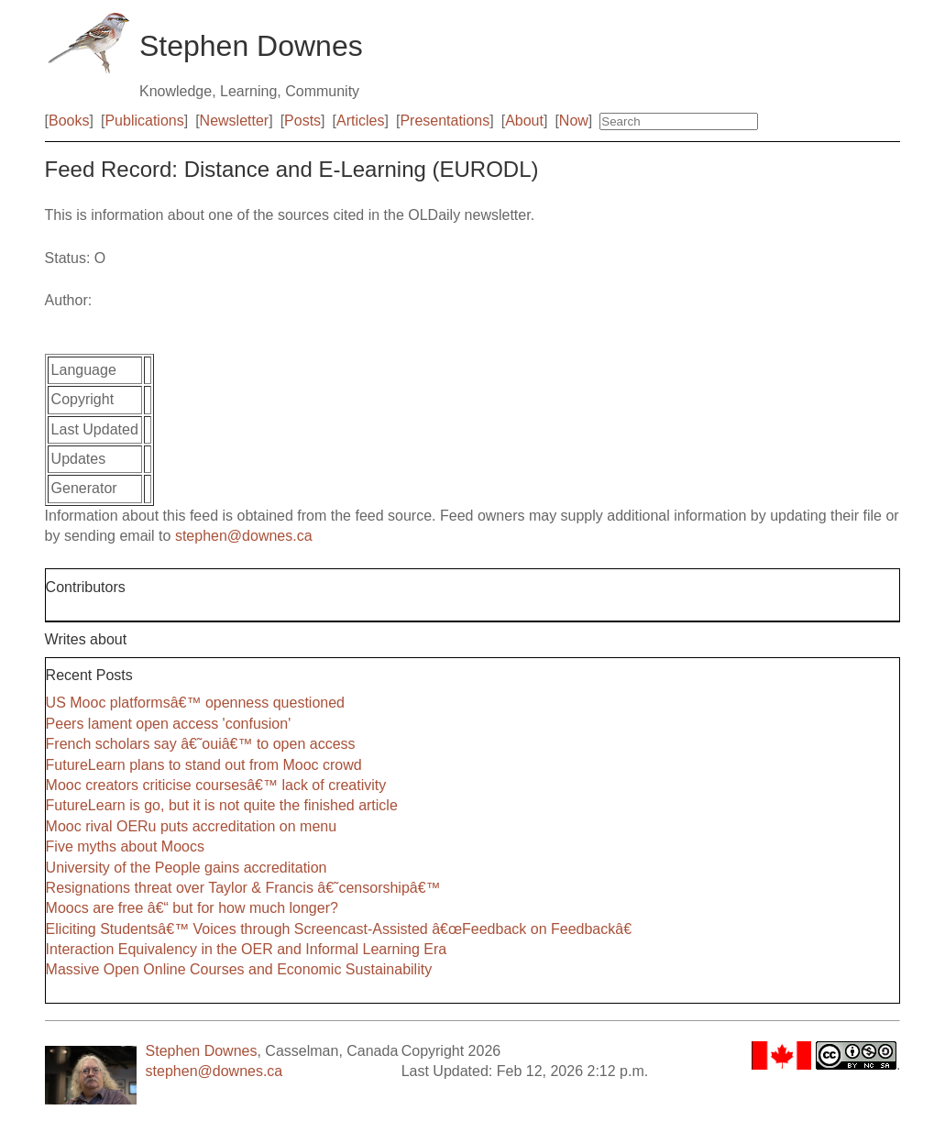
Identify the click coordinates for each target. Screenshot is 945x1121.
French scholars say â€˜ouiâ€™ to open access (201, 744)
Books (69, 120)
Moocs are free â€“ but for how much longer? (192, 908)
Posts (302, 120)
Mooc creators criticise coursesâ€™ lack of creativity (216, 785)
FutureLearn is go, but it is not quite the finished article (222, 805)
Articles (360, 120)
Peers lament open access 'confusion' (168, 723)
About (524, 120)
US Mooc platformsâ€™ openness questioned (195, 702)
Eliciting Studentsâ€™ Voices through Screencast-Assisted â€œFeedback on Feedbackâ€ (343, 929)
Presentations (444, 120)
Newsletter (234, 120)
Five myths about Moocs (125, 846)
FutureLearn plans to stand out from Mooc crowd (204, 765)
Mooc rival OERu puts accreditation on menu (191, 826)
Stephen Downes (202, 1051)
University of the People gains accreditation (186, 867)
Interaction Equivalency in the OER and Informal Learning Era (246, 949)
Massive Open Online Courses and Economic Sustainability (239, 969)
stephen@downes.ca (244, 536)
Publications (143, 120)
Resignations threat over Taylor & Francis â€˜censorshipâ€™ (243, 888)
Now (573, 120)
